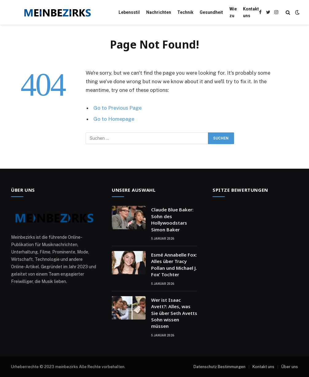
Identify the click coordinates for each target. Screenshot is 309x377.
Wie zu (233, 12)
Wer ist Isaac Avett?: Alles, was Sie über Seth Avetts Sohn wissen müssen (174, 313)
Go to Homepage (113, 119)
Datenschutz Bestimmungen (219, 366)
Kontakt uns (251, 12)
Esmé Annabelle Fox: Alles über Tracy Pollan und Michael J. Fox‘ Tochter (174, 264)
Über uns (289, 366)
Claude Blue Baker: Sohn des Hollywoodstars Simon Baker (172, 219)
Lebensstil (129, 12)
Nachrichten (158, 12)
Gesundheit (211, 12)
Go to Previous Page (117, 108)
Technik (185, 12)
